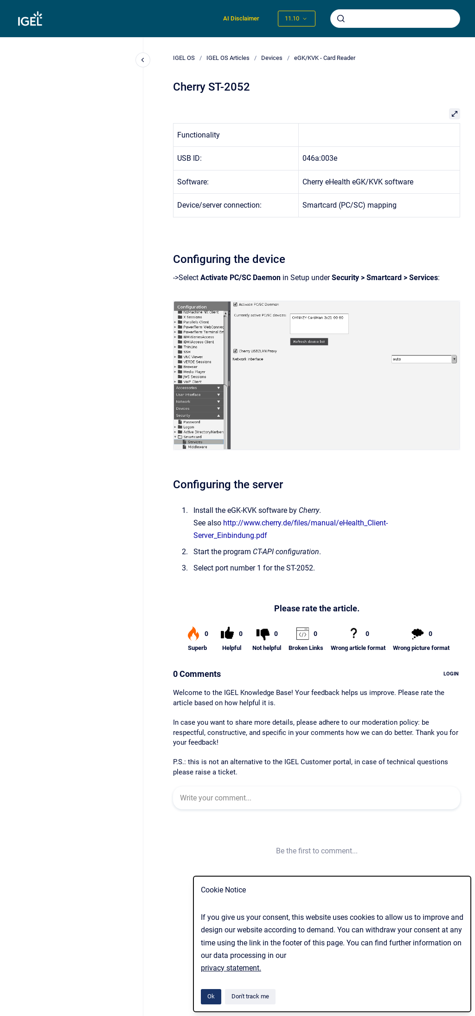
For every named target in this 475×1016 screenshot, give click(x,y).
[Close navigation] (142, 59)
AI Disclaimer (241, 18)
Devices (271, 57)
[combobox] (395, 18)
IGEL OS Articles (228, 57)
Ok (211, 996)
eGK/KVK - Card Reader (324, 57)
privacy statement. (231, 968)
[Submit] (341, 18)
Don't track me (250, 996)
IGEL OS (184, 57)
